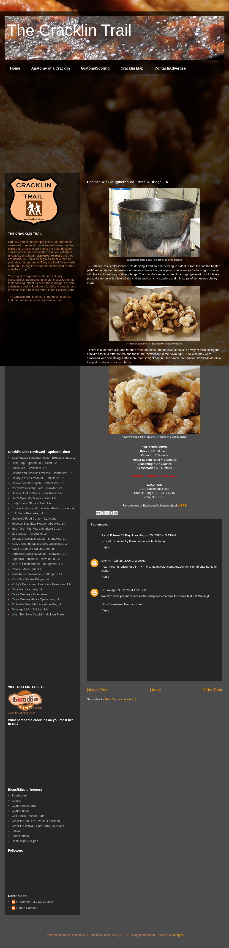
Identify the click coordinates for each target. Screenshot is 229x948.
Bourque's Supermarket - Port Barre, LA (38, 478)
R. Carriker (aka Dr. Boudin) (34, 901)
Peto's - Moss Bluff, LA (27, 569)
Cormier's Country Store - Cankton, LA (37, 488)
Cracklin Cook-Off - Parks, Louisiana (36, 821)
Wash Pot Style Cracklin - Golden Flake (38, 614)
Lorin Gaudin (20, 836)
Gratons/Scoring (95, 68)
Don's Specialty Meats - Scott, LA (34, 498)
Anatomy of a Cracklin (50, 68)
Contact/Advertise (170, 68)
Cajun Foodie (20, 811)
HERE (182, 505)
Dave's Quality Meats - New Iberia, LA (37, 493)
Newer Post (98, 690)
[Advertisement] (43, 124)
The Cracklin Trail (69, 30)
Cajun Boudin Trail (24, 805)
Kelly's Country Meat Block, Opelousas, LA (40, 543)
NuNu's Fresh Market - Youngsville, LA (37, 564)
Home (15, 68)
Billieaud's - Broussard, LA (29, 468)
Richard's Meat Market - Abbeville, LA (36, 604)
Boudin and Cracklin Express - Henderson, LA (42, 473)
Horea (105, 590)
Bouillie (16, 800)
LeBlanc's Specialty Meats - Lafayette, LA (39, 553)
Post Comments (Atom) (120, 699)
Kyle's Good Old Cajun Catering (33, 548)
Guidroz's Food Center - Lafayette (34, 518)
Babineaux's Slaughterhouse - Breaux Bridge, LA (44, 457)
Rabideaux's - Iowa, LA (27, 589)
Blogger (178, 935)
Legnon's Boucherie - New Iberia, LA (36, 559)
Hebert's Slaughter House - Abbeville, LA (38, 523)
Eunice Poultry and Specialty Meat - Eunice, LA (43, 508)
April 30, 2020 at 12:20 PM (128, 590)
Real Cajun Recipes (25, 841)
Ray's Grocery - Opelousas (29, 594)
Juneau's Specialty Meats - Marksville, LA (39, 538)
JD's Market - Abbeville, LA (29, 533)
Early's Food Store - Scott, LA (31, 503)
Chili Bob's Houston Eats (28, 816)
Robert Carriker (26, 908)
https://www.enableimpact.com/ (121, 604)
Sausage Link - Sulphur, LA (30, 609)
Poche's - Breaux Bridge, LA (30, 579)
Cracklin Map (132, 68)
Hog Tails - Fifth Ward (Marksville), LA (36, 528)
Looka (16, 831)
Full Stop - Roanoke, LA (27, 513)
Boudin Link (19, 795)
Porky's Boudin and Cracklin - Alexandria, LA (41, 584)
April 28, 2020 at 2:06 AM (129, 560)
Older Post (212, 690)
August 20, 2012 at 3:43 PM (157, 535)
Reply (105, 547)
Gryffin (106, 560)
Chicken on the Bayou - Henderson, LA (37, 483)
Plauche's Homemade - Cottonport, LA (37, 574)
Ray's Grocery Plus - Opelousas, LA (35, 599)
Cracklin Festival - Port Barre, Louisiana (38, 826)
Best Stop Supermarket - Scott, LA (34, 463)
